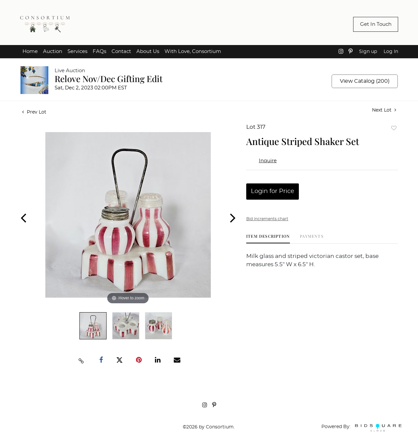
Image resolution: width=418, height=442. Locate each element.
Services (77, 51)
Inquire (268, 160)
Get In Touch (376, 24)
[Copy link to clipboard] (81, 360)
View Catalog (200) (365, 81)
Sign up (368, 51)
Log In (391, 51)
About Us (147, 51)
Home (30, 51)
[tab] (268, 238)
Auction (52, 51)
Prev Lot (34, 112)
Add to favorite (394, 128)
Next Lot (384, 110)
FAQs (99, 51)
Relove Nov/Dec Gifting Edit (109, 78)
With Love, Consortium (192, 51)
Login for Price (272, 191)
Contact (121, 51)
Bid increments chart (267, 219)
